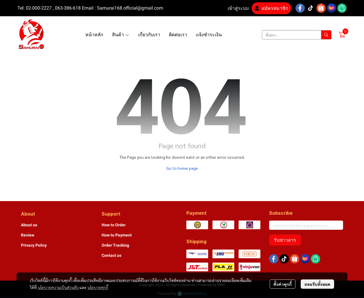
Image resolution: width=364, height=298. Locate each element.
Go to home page (182, 168)
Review (27, 235)
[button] (296, 35)
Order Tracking (115, 245)
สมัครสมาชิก (271, 8)
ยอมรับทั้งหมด (317, 284)
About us (29, 225)
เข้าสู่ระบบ (235, 8)
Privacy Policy (34, 245)
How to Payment (117, 235)
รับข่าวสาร (285, 240)
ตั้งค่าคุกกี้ (282, 284)
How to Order (114, 225)
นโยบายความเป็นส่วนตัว (58, 287)
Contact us (111, 255)
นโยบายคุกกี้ (97, 287)
